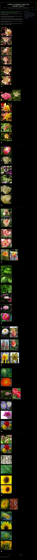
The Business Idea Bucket (28, 16)
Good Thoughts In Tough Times (29, 14)
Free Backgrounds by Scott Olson (29, 15)
